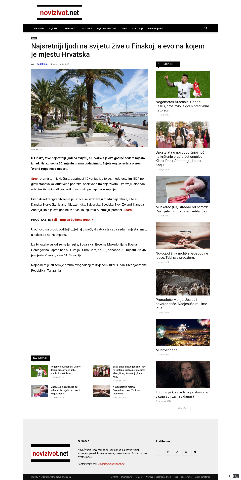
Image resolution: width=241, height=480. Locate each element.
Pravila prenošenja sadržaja (158, 476)
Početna (39, 28)
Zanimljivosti (157, 28)
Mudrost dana (166, 350)
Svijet (34, 38)
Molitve (87, 28)
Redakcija (41, 64)
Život (123, 28)
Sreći (34, 179)
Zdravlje (137, 28)
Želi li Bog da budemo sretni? (72, 220)
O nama (114, 476)
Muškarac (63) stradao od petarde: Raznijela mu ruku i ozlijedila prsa (65, 390)
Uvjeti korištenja (202, 476)
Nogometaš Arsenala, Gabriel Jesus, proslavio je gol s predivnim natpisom (66, 370)
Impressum (126, 476)
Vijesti (53, 28)
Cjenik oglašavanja (183, 476)
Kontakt (138, 476)
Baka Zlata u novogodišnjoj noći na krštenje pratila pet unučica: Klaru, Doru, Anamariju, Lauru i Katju (180, 158)
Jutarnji (128, 210)
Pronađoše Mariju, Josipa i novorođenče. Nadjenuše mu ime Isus (181, 304)
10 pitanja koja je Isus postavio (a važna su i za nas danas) (182, 394)
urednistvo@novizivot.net (111, 463)
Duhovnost (69, 28)
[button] (206, 28)
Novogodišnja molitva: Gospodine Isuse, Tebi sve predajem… (126, 390)
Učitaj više (183, 408)
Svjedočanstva (106, 28)
